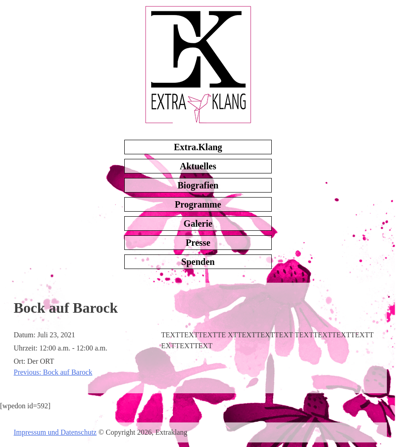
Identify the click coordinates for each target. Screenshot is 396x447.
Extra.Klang (198, 147)
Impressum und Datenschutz (55, 432)
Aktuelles (198, 166)
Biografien (198, 185)
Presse (198, 243)
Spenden (197, 262)
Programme (198, 204)
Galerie (197, 223)
